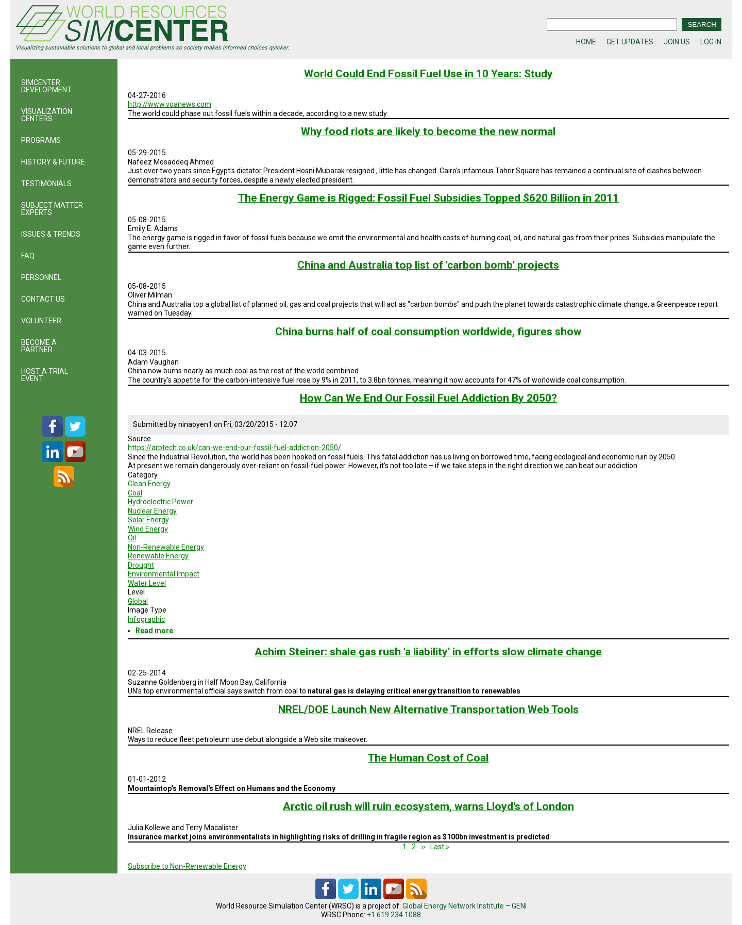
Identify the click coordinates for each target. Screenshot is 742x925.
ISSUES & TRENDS (50, 234)
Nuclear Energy (152, 511)
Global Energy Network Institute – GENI (464, 906)
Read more (154, 630)
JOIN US (677, 42)
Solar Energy (148, 520)
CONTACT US (43, 299)
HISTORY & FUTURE (53, 162)
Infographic (146, 619)
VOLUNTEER (41, 321)
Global (138, 601)
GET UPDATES (629, 42)
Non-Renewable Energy (166, 547)
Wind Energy (148, 529)
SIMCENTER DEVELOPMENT (46, 86)
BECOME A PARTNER (39, 346)
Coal (135, 493)
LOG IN (710, 42)
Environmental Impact (163, 574)
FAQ (28, 256)
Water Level (147, 583)
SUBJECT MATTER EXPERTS (52, 209)
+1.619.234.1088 (394, 915)
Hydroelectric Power (160, 502)
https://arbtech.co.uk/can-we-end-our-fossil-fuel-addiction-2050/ (234, 447)
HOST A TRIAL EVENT (44, 375)
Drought (141, 565)
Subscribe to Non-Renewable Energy (187, 866)
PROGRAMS (41, 140)
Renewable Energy (158, 556)
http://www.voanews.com (169, 104)
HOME (586, 42)
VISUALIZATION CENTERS (46, 115)
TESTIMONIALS (46, 183)
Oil (132, 538)
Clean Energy (149, 484)
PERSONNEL (41, 277)
